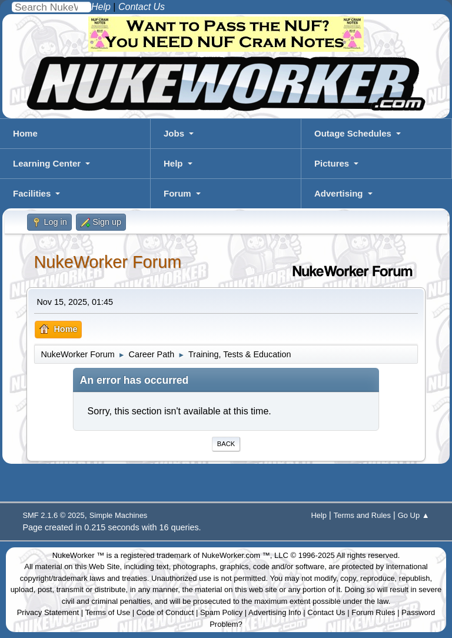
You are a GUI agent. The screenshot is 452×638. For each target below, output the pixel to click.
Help (173, 163)
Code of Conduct (165, 612)
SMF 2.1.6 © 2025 (53, 515)
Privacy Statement (48, 612)
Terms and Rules (362, 515)
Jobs (174, 133)
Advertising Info (274, 612)
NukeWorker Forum (107, 261)
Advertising (338, 193)
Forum (177, 193)
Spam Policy (221, 612)
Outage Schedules (352, 133)
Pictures (331, 163)
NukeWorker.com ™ (236, 555)
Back (226, 443)
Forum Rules (373, 612)
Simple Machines (118, 515)
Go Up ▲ (414, 515)
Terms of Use (108, 612)
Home (25, 133)
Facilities (32, 193)
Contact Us (326, 612)
